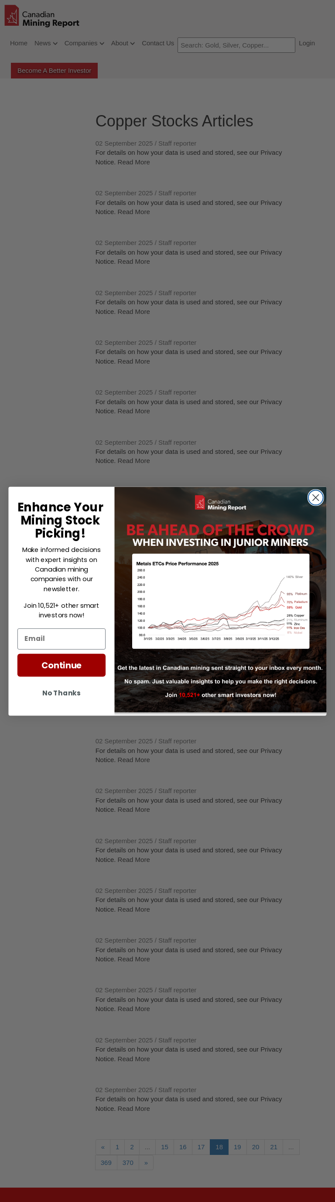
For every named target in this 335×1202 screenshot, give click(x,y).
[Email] (61, 638)
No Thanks (61, 692)
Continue (61, 665)
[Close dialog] (315, 497)
